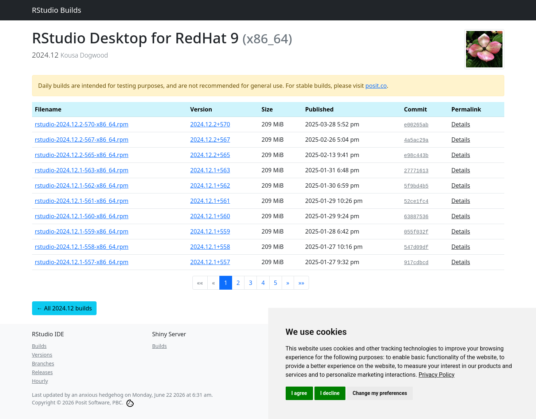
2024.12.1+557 (210, 262)
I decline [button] (330, 393)
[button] (288, 283)
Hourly (40, 380)
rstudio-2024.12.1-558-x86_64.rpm (82, 247)
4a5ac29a (416, 140)
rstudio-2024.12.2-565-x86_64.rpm (82, 155)
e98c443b (416, 155)
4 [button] (263, 283)
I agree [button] (299, 393)
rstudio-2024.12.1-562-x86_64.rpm (82, 185)
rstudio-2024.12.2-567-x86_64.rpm (82, 140)
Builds (39, 345)
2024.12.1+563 (210, 170)
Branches (43, 363)
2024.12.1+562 (210, 185)
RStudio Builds (56, 10)
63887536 (416, 217)
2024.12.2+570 (210, 124)
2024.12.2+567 (210, 140)
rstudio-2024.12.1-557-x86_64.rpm (82, 262)
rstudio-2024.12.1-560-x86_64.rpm (82, 216)
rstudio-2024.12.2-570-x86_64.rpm (82, 124)
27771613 (416, 171)
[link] (437, 374)
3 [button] (250, 283)
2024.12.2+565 (210, 155)
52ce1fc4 (416, 201)
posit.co (376, 86)
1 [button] (225, 283)
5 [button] (275, 283)
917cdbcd (416, 263)
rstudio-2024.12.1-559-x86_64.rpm (82, 231)
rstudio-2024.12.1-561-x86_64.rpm (82, 201)
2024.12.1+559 (210, 231)
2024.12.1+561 (210, 201)
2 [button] (238, 283)
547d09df (416, 247)
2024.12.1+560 (210, 216)
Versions (42, 354)
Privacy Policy (437, 374)
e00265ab (416, 125)
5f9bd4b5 (416, 186)
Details (460, 124)
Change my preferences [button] (380, 393)
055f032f (416, 232)
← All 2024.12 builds (64, 308)
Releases (42, 372)
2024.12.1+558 (210, 247)
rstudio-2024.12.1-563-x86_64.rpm (82, 170)
